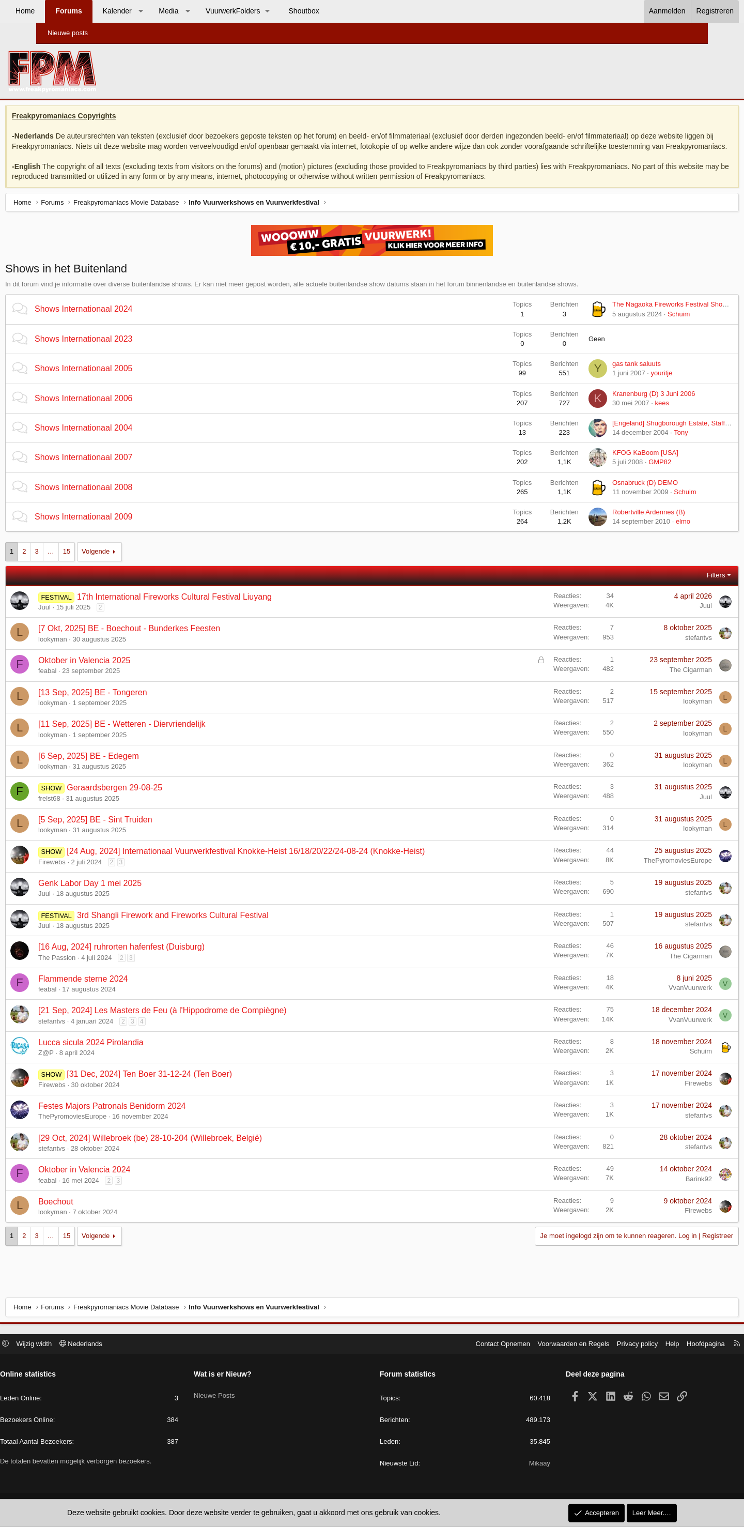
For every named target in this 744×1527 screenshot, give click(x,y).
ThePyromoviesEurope (639, 873)
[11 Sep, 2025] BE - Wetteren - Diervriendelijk (160, 736)
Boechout (94, 1214)
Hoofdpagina (664, 1345)
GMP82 (621, 475)
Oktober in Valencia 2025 (123, 673)
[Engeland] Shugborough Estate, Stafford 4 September (655, 436)
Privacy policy (596, 1345)
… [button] (89, 564)
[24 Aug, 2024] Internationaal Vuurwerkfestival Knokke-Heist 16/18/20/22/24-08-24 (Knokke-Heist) (284, 864)
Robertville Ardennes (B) (610, 525)
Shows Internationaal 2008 (122, 499)
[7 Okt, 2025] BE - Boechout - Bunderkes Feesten (168, 641)
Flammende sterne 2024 (121, 991)
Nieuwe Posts (234, 1393)
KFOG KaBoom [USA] (607, 465)
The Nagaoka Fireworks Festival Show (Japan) (643, 317)
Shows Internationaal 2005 (122, 381)
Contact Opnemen (462, 1345)
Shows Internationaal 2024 (122, 321)
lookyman (91, 651)
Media (204, 11)
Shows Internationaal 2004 (122, 440)
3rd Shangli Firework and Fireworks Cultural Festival (211, 927)
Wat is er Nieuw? (243, 1375)
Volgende (134, 564)
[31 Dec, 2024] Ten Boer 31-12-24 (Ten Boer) (188, 1086)
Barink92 (660, 1191)
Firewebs (90, 874)
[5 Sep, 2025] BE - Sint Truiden (134, 832)
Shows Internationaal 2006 (122, 410)
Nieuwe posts (68, 33)
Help (631, 1345)
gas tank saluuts (598, 376)
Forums (104, 11)
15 (105, 564)
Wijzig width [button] (76, 1345)
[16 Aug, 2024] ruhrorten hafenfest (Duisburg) (160, 959)
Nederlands (122, 1345)
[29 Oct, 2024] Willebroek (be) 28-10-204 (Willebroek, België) (189, 1150)
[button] (176, 11)
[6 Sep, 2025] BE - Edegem (127, 768)
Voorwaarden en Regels (532, 1345)
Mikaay (519, 1465)
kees (623, 415)
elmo (644, 534)
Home (61, 11)
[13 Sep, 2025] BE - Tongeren (131, 704)
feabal (86, 684)
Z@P (84, 1066)
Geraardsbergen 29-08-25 (153, 800)
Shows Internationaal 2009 (122, 529)
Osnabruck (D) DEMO (606, 495)
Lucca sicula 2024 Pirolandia (129, 1054)
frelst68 (88, 811)
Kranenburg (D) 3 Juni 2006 (615, 406)
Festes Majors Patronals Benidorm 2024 (150, 1118)
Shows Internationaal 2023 (122, 351)
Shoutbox (340, 11)
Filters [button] (677, 587)
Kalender (153, 11)
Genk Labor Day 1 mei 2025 (128, 896)
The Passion (95, 970)
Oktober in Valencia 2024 (123, 1182)
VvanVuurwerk (651, 1000)
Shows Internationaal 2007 (122, 470)
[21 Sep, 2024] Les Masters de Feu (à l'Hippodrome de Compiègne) (201, 1023)
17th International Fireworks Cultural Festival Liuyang (213, 609)
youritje (622, 386)
